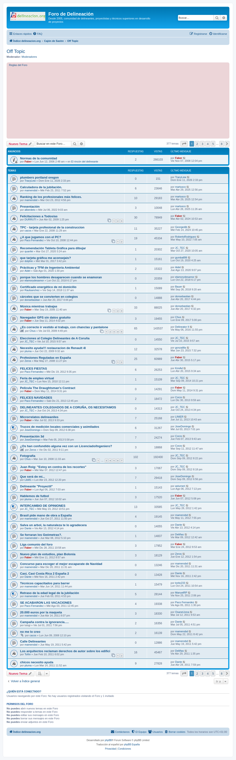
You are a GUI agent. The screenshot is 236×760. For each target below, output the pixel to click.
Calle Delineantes (33, 641)
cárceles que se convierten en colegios (49, 296)
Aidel (27, 270)
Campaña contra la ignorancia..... (44, 622)
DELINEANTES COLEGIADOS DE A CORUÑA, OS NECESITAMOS (68, 407)
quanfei (29, 251)
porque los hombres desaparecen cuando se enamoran (61, 277)
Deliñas (179, 534)
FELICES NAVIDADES (36, 397)
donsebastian (32, 299)
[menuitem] (37, 34)
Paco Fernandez (34, 240)
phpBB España (132, 744)
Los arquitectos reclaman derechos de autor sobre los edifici (65, 651)
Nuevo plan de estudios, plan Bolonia (47, 554)
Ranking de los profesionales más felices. (51, 197)
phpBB (108, 740)
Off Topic (16, 51)
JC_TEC (180, 247)
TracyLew (30, 180)
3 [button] (202, 144)
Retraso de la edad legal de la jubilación (49, 593)
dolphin (29, 261)
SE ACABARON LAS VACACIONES (46, 602)
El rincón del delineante (84, 161)
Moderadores (29, 56)
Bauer (178, 286)
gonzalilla (180, 347)
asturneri (180, 486)
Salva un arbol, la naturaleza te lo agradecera (53, 525)
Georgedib (181, 227)
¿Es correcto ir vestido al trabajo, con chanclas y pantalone (64, 327)
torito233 (180, 582)
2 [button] (197, 144)
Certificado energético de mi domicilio (48, 287)
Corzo (178, 397)
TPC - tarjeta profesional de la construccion (52, 227)
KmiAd (179, 368)
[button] (184, 144)
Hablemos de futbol (34, 496)
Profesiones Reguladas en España (45, 357)
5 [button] (213, 144)
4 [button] (207, 144)
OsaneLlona (182, 612)
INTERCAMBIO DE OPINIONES (42, 505)
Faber (28, 161)
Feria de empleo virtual (37, 378)
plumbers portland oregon (39, 177)
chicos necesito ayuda (36, 662)
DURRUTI (30, 219)
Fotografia (27, 456)
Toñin (28, 654)
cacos (28, 230)
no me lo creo (30, 631)
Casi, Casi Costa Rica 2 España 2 (44, 573)
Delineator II (182, 326)
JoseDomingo (32, 429)
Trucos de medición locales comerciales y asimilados (59, 426)
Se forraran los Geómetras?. (41, 535)
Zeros (28, 360)
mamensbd (31, 190)
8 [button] (222, 144)
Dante (28, 528)
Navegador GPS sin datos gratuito (45, 317)
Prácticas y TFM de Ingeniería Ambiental (50, 267)
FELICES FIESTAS (33, 368)
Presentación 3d (32, 436)
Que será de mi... (32, 476)
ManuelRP (181, 592)
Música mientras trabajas (38, 306)
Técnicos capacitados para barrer (45, 583)
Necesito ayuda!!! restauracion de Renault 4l (53, 348)
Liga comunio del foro (36, 544)
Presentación (30, 206)
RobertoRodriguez (185, 236)
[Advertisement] (122, 102)
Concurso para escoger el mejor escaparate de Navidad (61, 564)
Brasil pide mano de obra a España (46, 515)
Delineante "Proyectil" (36, 486)
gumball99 (181, 257)
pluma (28, 351)
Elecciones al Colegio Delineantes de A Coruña (54, 338)
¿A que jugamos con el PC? (40, 237)
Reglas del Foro (18, 65)
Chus (178, 317)
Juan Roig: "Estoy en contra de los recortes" (53, 467)
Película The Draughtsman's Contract (47, 388)
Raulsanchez (32, 290)
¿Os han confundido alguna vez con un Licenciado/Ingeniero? (66, 446)
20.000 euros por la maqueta (41, 612)
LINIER (179, 416)
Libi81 (28, 479)
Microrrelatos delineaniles (39, 417)
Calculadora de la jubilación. (41, 187)
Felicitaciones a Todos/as (39, 216)
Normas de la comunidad (38, 158)
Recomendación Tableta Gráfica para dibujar (53, 248)
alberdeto (30, 209)
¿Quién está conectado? (24, 691)
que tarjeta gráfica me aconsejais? (45, 258)
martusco (180, 186)
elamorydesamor (34, 280)
